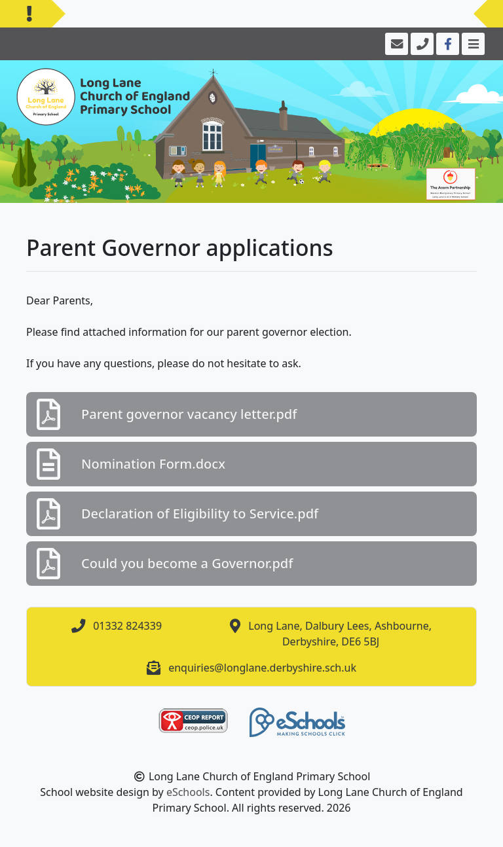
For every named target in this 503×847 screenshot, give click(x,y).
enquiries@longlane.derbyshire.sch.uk (262, 667)
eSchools (188, 792)
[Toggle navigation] (472, 44)
